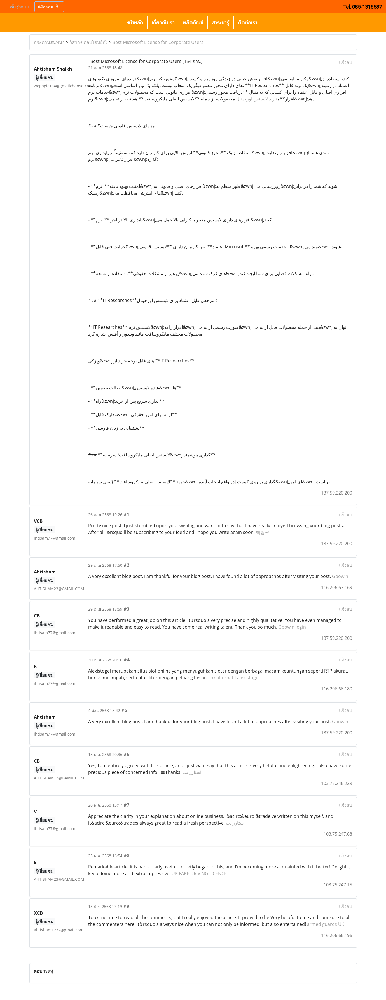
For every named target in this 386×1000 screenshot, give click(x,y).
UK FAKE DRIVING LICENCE (199, 873)
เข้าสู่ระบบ (19, 6)
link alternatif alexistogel (233, 678)
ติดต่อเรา (247, 22)
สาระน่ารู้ (220, 22)
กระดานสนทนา (49, 42)
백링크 (262, 532)
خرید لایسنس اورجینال (257, 99)
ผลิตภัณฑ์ (193, 22)
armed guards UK (325, 924)
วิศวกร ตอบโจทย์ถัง (88, 42)
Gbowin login (292, 627)
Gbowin (340, 576)
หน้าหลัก (134, 22)
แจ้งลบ (345, 62)
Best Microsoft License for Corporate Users (158, 42)
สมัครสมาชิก (49, 6)
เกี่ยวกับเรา (163, 22)
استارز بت (192, 772)
